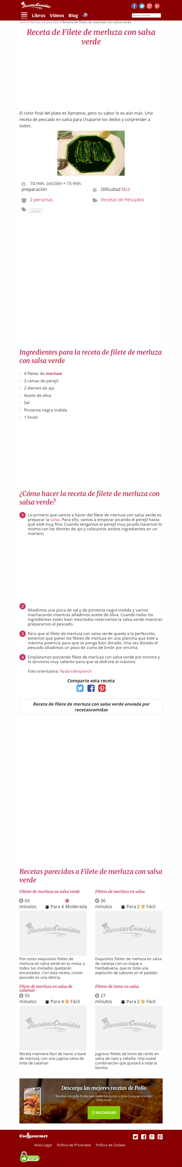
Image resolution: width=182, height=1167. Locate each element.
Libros (38, 15)
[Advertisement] (91, 76)
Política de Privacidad (74, 1145)
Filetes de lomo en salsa (117, 986)
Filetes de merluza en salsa (120, 891)
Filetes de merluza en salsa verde (49, 891)
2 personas (41, 200)
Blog (73, 15)
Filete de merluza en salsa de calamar (45, 988)
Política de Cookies (111, 1145)
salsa (55, 519)
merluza (54, 373)
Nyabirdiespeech (76, 671)
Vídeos (57, 15)
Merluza (35, 210)
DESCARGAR (104, 1112)
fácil (126, 189)
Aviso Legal (43, 1145)
